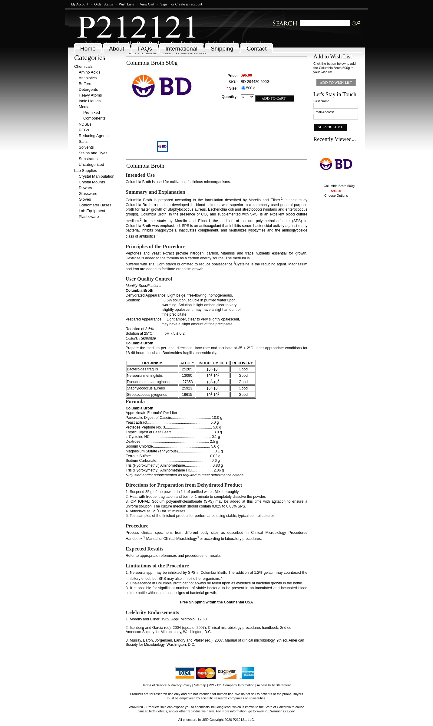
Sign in (165, 4)
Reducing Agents (93, 135)
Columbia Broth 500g (339, 186)
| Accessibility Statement (273, 685)
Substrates (88, 158)
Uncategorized (91, 164)
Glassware (88, 193)
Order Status (103, 4)
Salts (83, 141)
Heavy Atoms (90, 95)
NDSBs (85, 124)
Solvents (86, 147)
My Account (79, 4)
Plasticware (89, 216)
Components (94, 118)
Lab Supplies (85, 170)
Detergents (88, 89)
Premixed (91, 112)
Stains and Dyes (93, 153)
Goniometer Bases (95, 205)
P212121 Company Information (232, 685)
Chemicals (83, 66)
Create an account (188, 4)
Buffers (85, 83)
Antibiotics (88, 78)
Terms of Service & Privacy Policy (166, 685)
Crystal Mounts (92, 182)
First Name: (321, 101)
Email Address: (324, 112)
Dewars (85, 188)
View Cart (147, 4)
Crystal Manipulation (96, 176)
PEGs (84, 130)
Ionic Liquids (90, 101)
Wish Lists (126, 4)
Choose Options (336, 195)
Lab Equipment (92, 211)
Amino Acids (90, 72)
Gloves (85, 199)
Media (84, 106)
